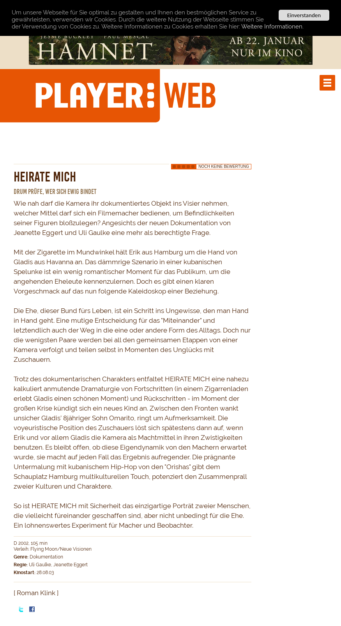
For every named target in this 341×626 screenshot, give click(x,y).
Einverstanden (304, 15)
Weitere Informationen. (272, 26)
